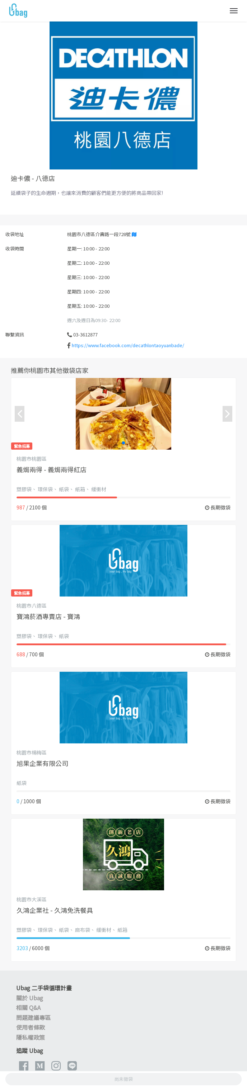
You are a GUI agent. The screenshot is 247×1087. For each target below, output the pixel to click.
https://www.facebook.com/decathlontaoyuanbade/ (128, 345)
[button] (123, 442)
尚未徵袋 (123, 1079)
